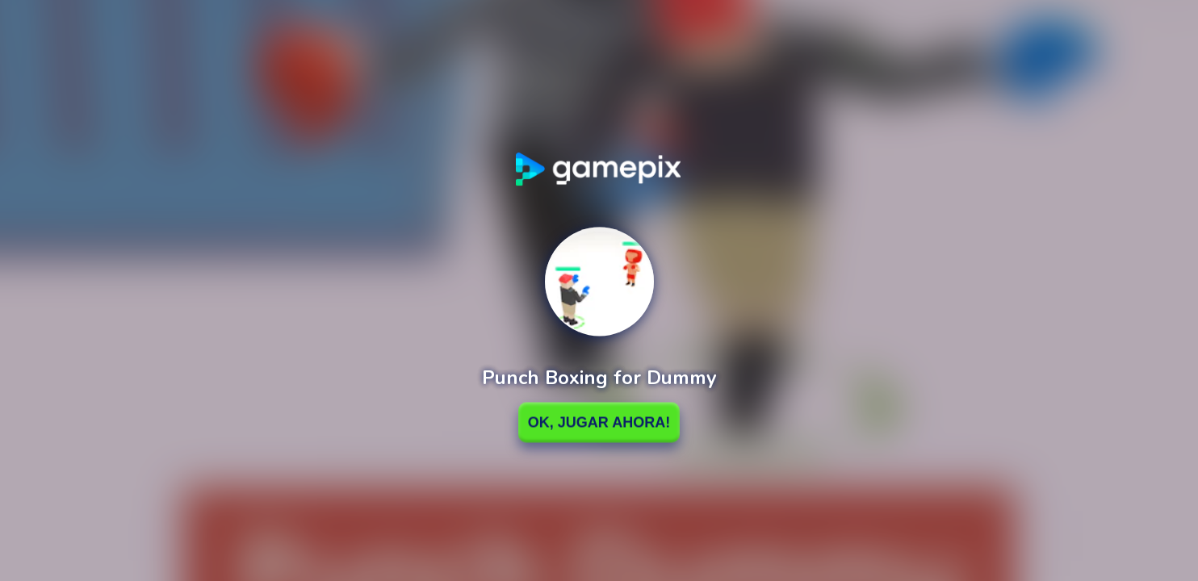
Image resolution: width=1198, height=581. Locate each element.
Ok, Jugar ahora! (599, 422)
